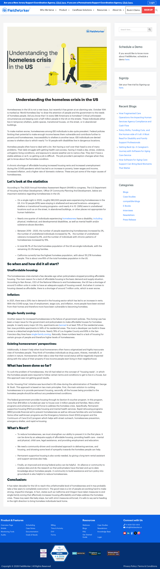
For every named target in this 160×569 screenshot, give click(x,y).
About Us (119, 10)
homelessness (70, 219)
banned (62, 325)
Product (65, 10)
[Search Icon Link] (156, 10)
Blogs (125, 192)
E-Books (127, 206)
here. (127, 60)
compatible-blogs (131, 201)
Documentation (33, 532)
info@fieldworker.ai (132, 527)
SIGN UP (148, 10)
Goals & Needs (32, 536)
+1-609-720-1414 (131, 525)
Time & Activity (57, 529)
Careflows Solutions (84, 10)
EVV (52, 532)
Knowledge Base (108, 532)
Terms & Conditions (147, 565)
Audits (4, 536)
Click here (61, 3)
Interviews (128, 211)
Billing (53, 525)
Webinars (87, 525)
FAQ (84, 532)
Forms (54, 536)
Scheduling (31, 525)
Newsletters (128, 215)
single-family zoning (41, 334)
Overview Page (8, 525)
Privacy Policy (130, 565)
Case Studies (129, 197)
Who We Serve (49, 10)
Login (152, 3)
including (97, 219)
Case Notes (31, 529)
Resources (104, 10)
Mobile (4, 529)
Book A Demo (134, 10)
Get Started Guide (91, 536)
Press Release (129, 220)
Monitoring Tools (8, 532)
